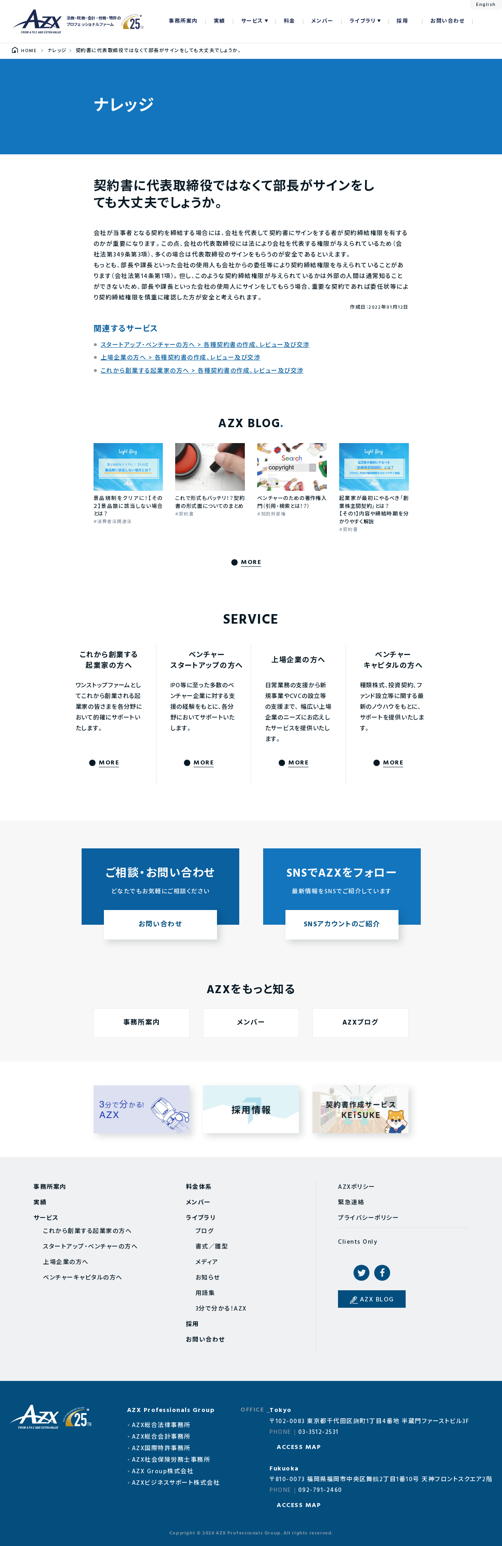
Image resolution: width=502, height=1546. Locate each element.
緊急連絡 (351, 1203)
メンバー (322, 21)
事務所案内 (183, 21)
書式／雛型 (212, 1247)
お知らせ (207, 1278)
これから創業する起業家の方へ (87, 1231)
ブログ (204, 1231)
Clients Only (357, 1242)
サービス (252, 21)
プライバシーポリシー (368, 1218)
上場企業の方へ (66, 1262)
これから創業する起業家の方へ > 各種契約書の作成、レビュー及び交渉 (202, 371)
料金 (289, 21)
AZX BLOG (377, 1300)
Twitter (361, 1273)
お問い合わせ (447, 21)
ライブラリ (363, 21)
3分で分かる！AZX (221, 1309)
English (486, 5)
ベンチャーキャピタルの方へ (83, 1278)
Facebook (382, 1273)
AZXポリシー (356, 1187)
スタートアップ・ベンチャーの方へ (90, 1247)
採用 (402, 21)
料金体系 (199, 1187)
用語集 (205, 1293)
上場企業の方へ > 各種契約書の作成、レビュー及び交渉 (181, 358)
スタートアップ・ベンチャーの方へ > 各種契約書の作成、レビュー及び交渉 (205, 345)
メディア (207, 1262)
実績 (219, 21)
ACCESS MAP (299, 1447)
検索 (482, 21)
